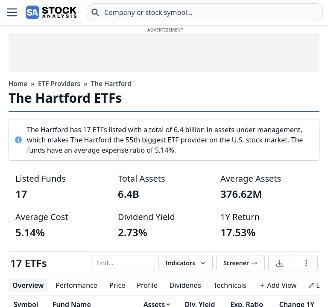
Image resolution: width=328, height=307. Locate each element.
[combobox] (205, 12)
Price (117, 285)
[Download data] (279, 263)
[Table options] (306, 263)
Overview (28, 285)
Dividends (185, 285)
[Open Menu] (12, 12)
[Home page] (51, 12)
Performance (76, 285)
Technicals (230, 285)
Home (18, 83)
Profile (147, 285)
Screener (240, 263)
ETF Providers (59, 83)
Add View (277, 285)
